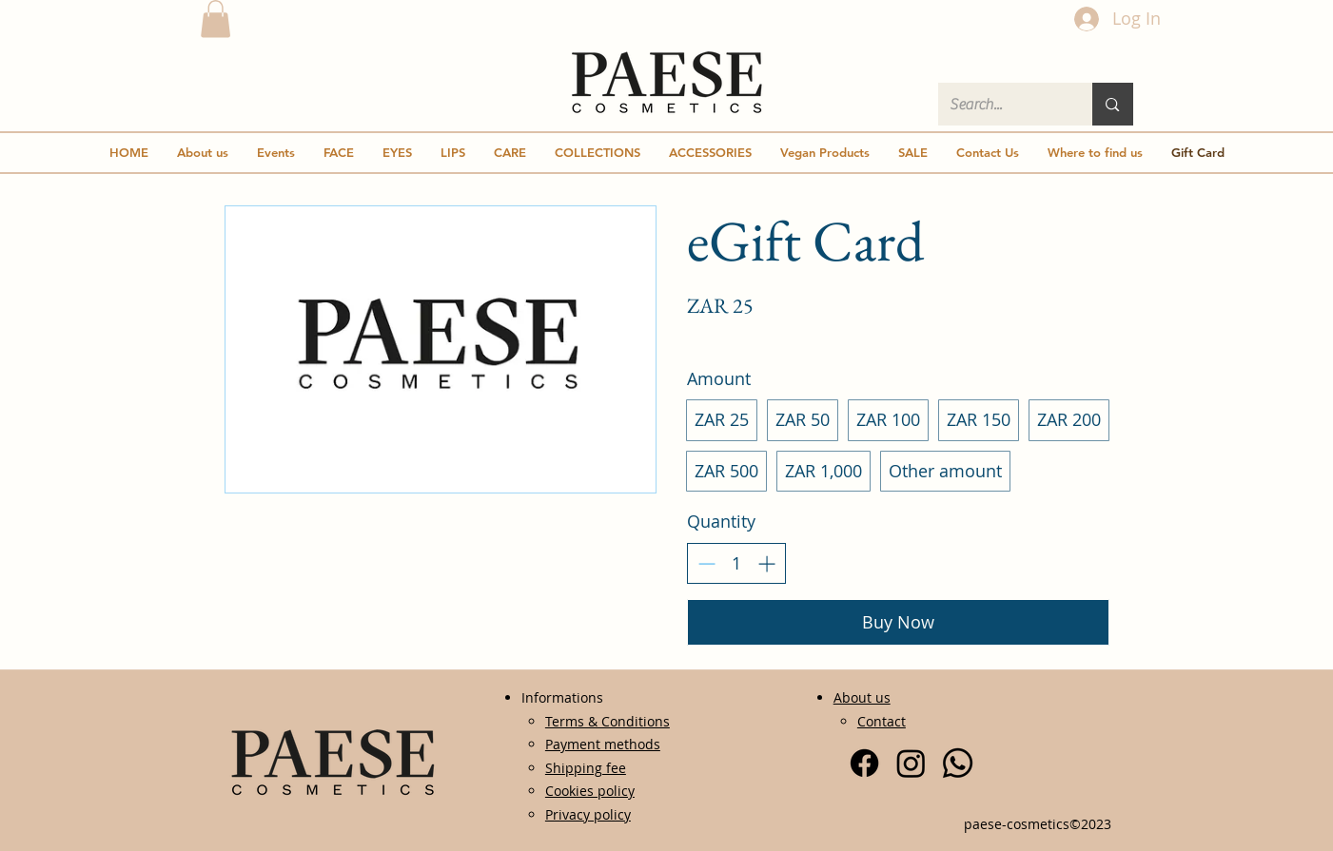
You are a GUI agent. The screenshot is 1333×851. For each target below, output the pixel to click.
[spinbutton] (736, 563)
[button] (215, 18)
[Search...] (1001, 104)
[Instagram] (911, 763)
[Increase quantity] (766, 563)
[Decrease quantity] (706, 563)
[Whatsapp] (957, 763)
